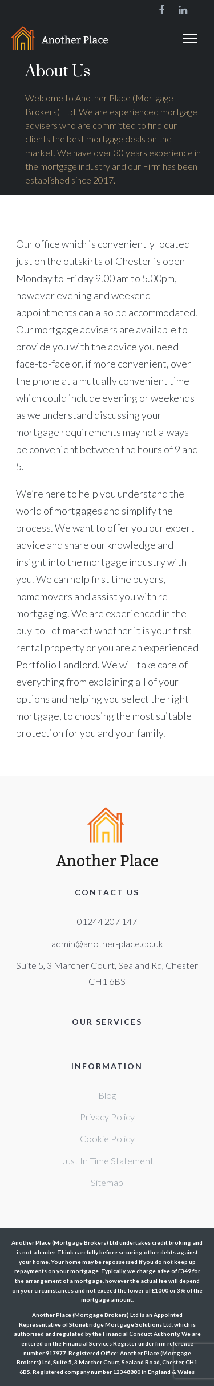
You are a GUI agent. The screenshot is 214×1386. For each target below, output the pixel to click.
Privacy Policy (107, 1116)
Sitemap (107, 1182)
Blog (107, 1095)
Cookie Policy (107, 1138)
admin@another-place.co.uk (107, 943)
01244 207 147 (107, 921)
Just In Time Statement (107, 1160)
